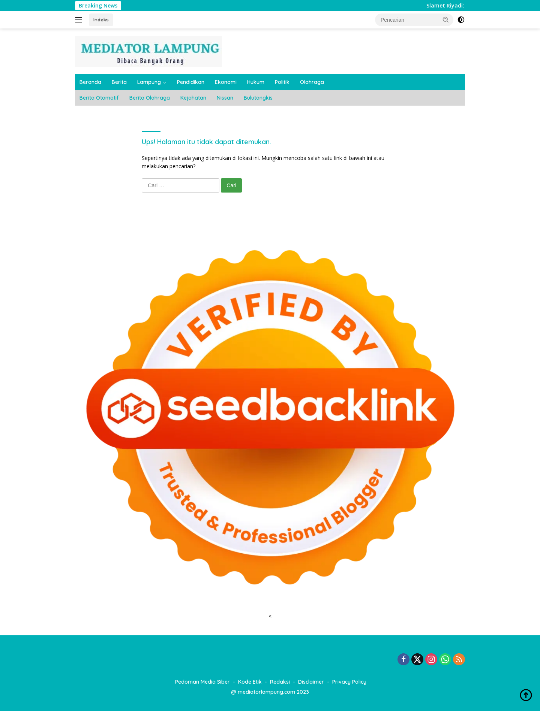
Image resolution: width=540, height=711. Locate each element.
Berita (119, 82)
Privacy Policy (349, 681)
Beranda (90, 82)
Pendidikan (190, 82)
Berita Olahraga (149, 97)
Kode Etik (250, 681)
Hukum (255, 82)
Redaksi (280, 681)
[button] (445, 19)
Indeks (101, 19)
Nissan (225, 97)
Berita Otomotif (99, 97)
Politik (282, 82)
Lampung (149, 82)
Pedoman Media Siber (202, 681)
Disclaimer (311, 681)
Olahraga (312, 82)
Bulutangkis (258, 97)
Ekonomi (226, 82)
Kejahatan (193, 97)
